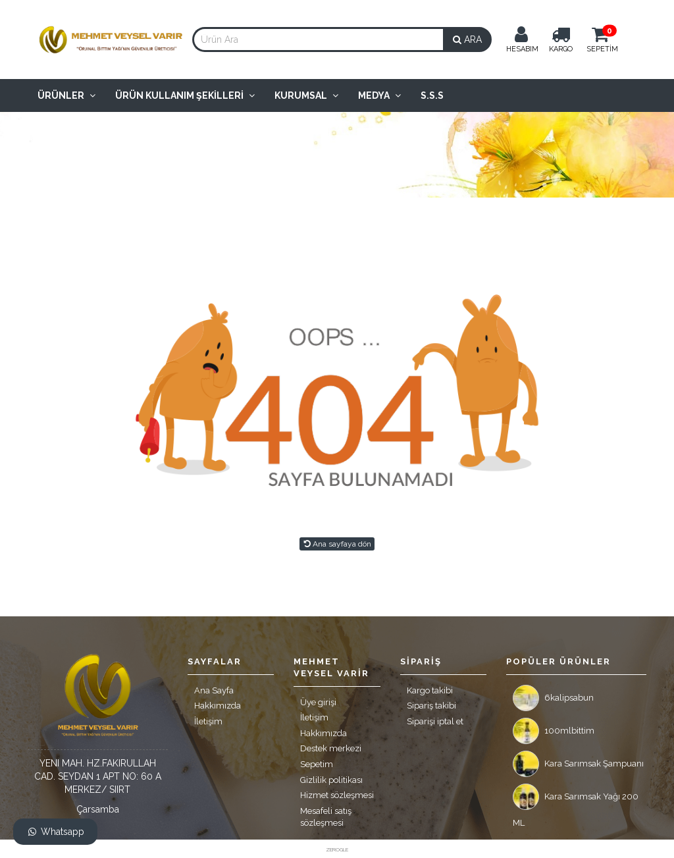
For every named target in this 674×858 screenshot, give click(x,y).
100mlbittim (553, 731)
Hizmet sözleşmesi (337, 795)
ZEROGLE (337, 849)
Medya (379, 95)
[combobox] (318, 39)
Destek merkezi (330, 748)
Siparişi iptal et (435, 721)
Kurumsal (306, 95)
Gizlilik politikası (331, 780)
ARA (467, 39)
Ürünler (66, 95)
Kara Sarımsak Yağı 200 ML (575, 800)
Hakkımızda (217, 706)
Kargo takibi (430, 690)
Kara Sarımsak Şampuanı (578, 764)
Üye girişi (318, 702)
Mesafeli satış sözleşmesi (325, 817)
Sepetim (316, 764)
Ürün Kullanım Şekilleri (185, 95)
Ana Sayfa (214, 690)
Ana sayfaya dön (337, 544)
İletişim (208, 721)
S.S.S (432, 95)
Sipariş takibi (431, 706)
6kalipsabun (553, 698)
